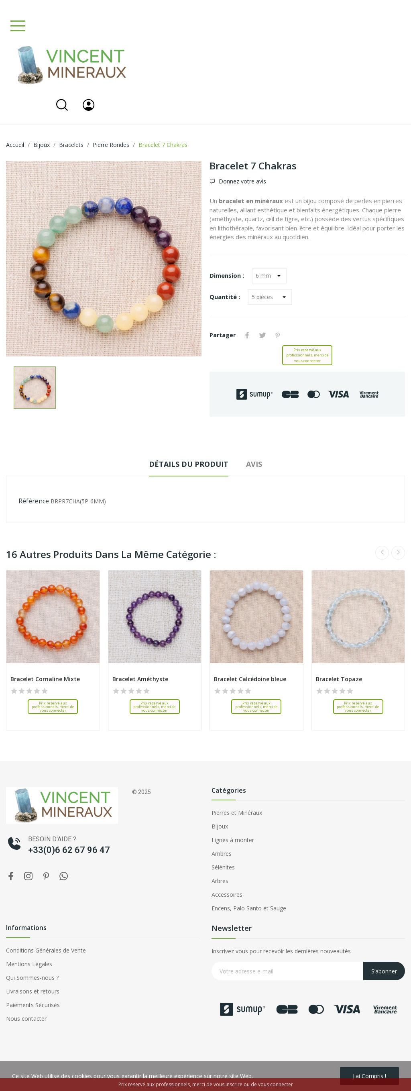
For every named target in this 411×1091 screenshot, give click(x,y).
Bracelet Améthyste (140, 679)
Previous (382, 553)
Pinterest (277, 335)
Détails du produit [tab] (188, 464)
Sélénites (223, 867)
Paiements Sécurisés (33, 1005)
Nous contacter (26, 1018)
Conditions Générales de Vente (46, 950)
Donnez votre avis (241, 181)
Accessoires (227, 894)
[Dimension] (269, 275)
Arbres (220, 881)
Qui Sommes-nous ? (32, 977)
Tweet (262, 335)
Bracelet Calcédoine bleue (250, 679)
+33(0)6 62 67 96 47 (69, 850)
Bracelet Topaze (339, 679)
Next (398, 553)
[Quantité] (270, 297)
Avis (254, 464)
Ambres (222, 853)
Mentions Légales (29, 964)
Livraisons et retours (32, 991)
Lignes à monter (233, 840)
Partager (247, 335)
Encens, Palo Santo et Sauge (249, 908)
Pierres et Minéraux (237, 812)
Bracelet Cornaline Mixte (45, 679)
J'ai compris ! (369, 1076)
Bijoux (220, 826)
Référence (33, 501)
